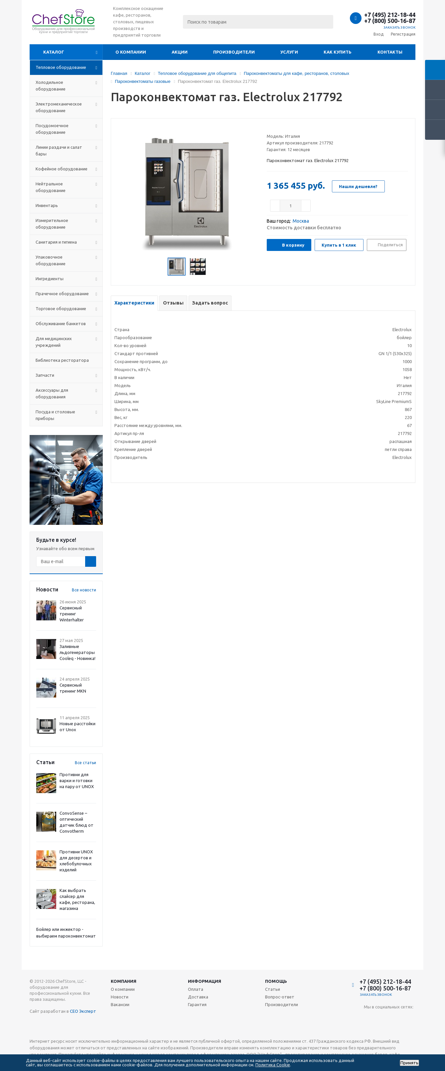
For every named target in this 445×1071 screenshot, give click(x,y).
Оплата (195, 989)
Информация (204, 981)
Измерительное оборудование (52, 223)
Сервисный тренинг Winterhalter (72, 613)
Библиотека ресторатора (62, 360)
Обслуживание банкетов (61, 323)
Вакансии (120, 1004)
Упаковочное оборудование (51, 260)
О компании (130, 52)
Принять (409, 1062)
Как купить (338, 52)
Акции (180, 52)
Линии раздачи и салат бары (59, 150)
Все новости (84, 590)
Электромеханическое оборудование (59, 107)
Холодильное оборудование (51, 85)
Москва (301, 221)
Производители (234, 52)
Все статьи (85, 762)
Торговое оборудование (61, 308)
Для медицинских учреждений (54, 341)
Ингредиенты (50, 278)
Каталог (53, 52)
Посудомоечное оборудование (52, 128)
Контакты (389, 52)
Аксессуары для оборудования (52, 393)
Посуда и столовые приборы (55, 415)
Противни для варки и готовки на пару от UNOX (77, 780)
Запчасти (45, 375)
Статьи (272, 989)
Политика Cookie (272, 1064)
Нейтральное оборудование (51, 187)
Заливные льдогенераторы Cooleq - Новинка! (77, 652)
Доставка (198, 996)
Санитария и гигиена (56, 242)
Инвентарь (47, 205)
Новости (119, 996)
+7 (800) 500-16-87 (389, 21)
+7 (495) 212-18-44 (389, 15)
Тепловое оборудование (61, 67)
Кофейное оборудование (61, 168)
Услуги (289, 52)
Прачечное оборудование (62, 293)
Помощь (276, 981)
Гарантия (197, 1004)
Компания (123, 981)
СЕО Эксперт (83, 1011)
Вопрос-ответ (279, 996)
